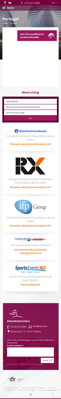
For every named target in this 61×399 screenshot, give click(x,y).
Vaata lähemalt (30, 284)
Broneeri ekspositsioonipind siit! (30, 144)
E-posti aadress (15, 345)
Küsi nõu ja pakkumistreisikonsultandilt (32, 36)
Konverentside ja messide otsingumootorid (30, 251)
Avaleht (5, 23)
